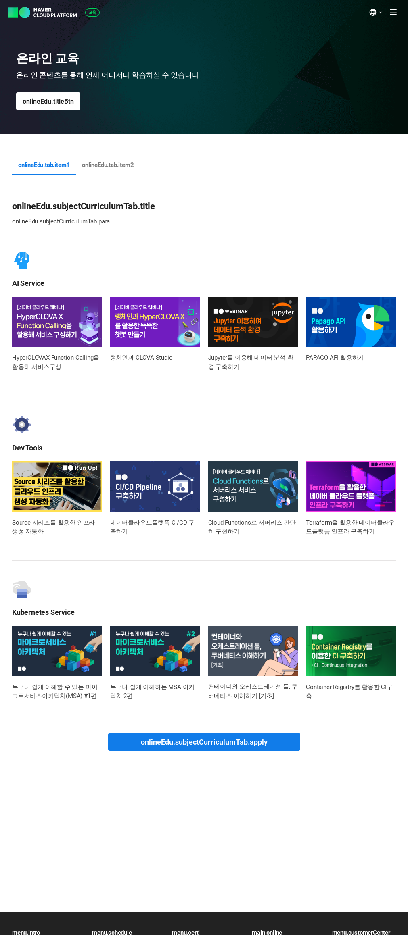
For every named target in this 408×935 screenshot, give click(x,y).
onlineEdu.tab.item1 (44, 165)
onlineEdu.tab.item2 (108, 165)
